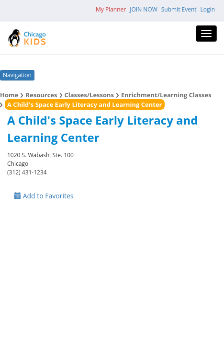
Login (208, 9)
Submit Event (179, 9)
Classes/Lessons (89, 95)
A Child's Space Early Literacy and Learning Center (84, 104)
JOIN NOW (143, 9)
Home (9, 95)
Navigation (17, 75)
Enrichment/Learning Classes (166, 95)
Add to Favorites (44, 195)
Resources (41, 95)
